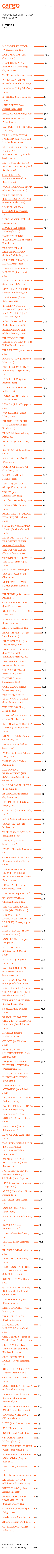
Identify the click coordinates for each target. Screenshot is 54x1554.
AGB (35, 1547)
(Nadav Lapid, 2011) (15, 211)
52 (10, 17)
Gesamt (29, 14)
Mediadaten (22, 1544)
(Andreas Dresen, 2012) (16, 541)
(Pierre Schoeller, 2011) (16, 199)
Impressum (7, 1544)
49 (15, 17)
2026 (9, 14)
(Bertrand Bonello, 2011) (17, 240)
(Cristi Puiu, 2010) (17, 113)
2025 (14, 14)
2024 (20, 14)
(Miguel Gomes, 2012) (17, 75)
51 (13, 17)
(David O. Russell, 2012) (14, 179)
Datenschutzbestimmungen (15, 1547)
